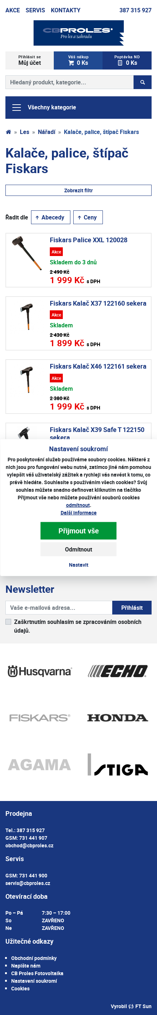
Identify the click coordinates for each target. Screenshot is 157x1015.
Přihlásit (132, 608)
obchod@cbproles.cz (29, 845)
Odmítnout (78, 549)
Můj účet (30, 60)
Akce (12, 10)
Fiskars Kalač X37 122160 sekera (98, 303)
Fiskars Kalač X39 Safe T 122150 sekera (97, 433)
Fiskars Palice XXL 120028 (88, 239)
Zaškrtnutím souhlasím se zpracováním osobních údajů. (77, 626)
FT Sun (140, 1006)
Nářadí (46, 132)
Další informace (79, 512)
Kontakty (65, 10)
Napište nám (25, 965)
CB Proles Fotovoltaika (37, 973)
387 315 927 (135, 10)
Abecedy (49, 217)
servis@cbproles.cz (27, 883)
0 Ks (78, 60)
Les (24, 132)
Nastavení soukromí (34, 980)
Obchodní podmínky (34, 958)
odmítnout (78, 505)
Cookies (20, 988)
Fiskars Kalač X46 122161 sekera (98, 366)
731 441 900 (33, 875)
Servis (35, 10)
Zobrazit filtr (78, 190)
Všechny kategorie (43, 107)
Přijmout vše (78, 531)
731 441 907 (33, 837)
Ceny (87, 217)
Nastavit (78, 564)
